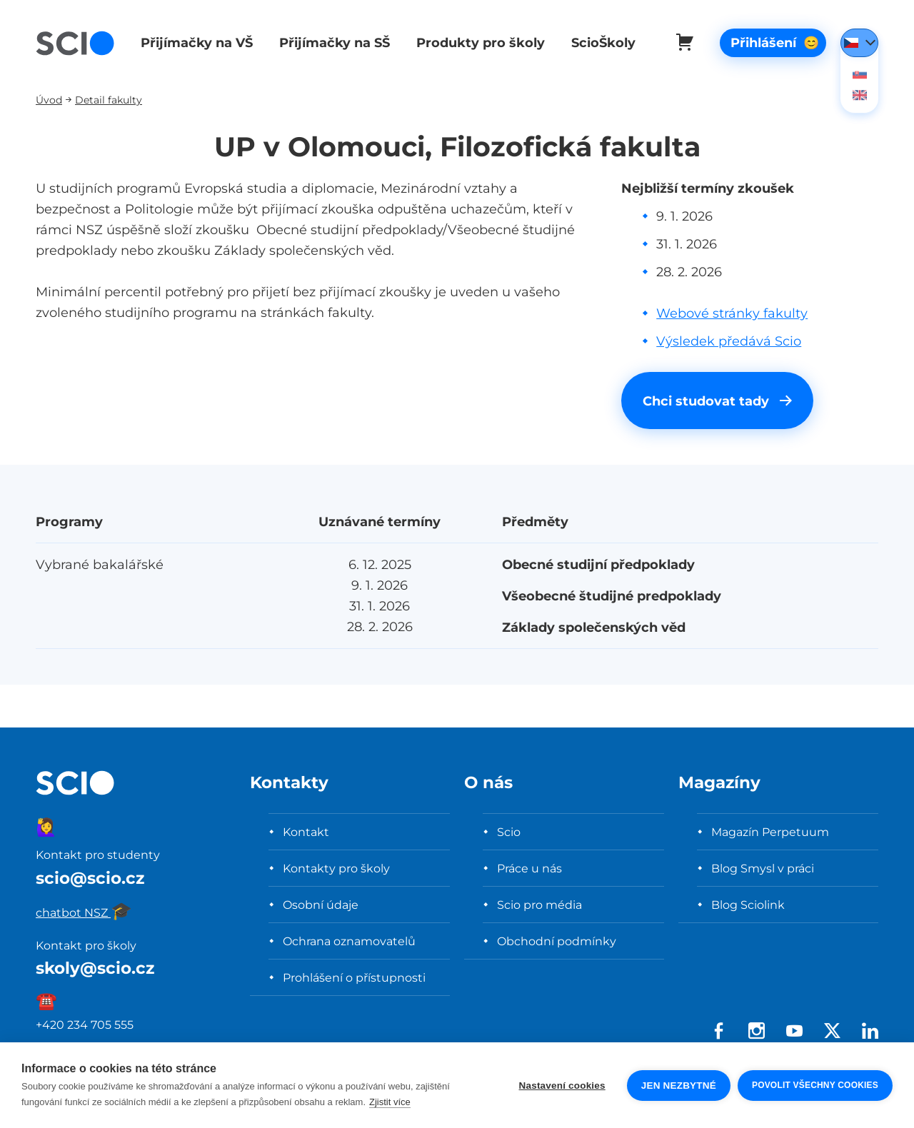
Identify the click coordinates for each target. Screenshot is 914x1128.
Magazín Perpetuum (770, 831)
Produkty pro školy (476, 42)
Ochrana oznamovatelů (349, 941)
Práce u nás (529, 868)
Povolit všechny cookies (815, 1085)
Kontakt (306, 831)
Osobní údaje (320, 904)
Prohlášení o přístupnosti (354, 977)
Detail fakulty (108, 100)
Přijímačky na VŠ (195, 42)
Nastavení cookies (562, 1085)
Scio (509, 831)
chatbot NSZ (84, 912)
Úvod (49, 100)
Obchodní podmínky (556, 941)
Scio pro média (539, 904)
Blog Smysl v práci (762, 868)
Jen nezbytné (678, 1085)
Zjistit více (390, 1102)
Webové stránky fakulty (732, 313)
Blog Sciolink (748, 904)
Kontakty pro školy (336, 868)
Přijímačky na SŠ (331, 42)
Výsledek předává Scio (728, 340)
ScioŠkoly (598, 42)
